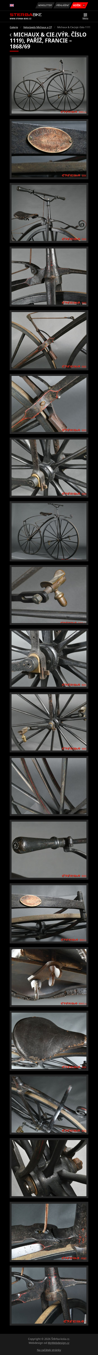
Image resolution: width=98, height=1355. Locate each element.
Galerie (14, 27)
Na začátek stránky (49, 1350)
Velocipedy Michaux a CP (37, 27)
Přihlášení (62, 5)
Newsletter (44, 5)
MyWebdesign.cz (58, 1343)
